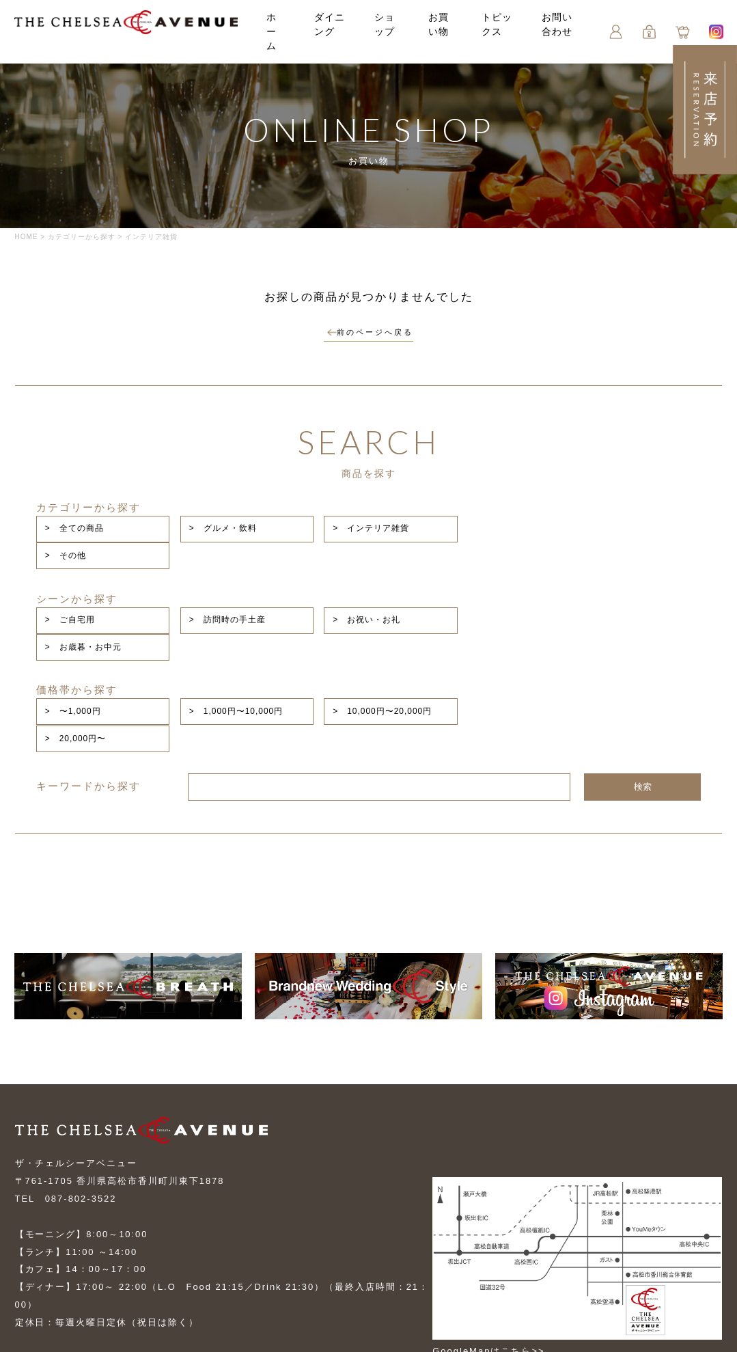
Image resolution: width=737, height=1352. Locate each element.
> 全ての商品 (207, 518)
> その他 (605, 518)
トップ (30, 1238)
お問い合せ (40, 1262)
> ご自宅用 (203, 567)
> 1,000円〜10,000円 (361, 615)
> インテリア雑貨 (487, 518)
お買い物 (251, 1238)
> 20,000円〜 (615, 615)
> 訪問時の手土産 (352, 567)
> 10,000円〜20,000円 (498, 615)
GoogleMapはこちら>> (495, 1229)
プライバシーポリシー (230, 1262)
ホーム (275, 32)
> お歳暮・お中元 (623, 567)
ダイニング (328, 32)
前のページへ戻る (370, 335)
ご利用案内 (122, 1262)
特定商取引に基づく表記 (71, 1287)
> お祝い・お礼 (482, 567)
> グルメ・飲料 (347, 518)
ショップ (178, 1238)
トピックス (493, 32)
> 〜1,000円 (206, 615)
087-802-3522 (81, 1078)
